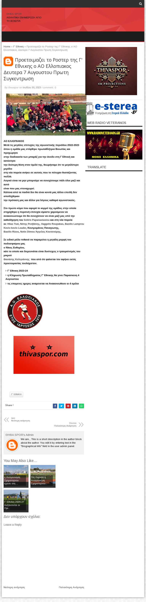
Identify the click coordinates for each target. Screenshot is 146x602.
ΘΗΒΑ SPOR (14, 14)
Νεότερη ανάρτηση (14, 587)
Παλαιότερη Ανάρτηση (71, 587)
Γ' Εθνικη (16, 394)
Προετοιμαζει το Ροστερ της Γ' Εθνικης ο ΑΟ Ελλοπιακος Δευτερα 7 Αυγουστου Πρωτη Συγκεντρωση (43, 69)
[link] (37, 219)
